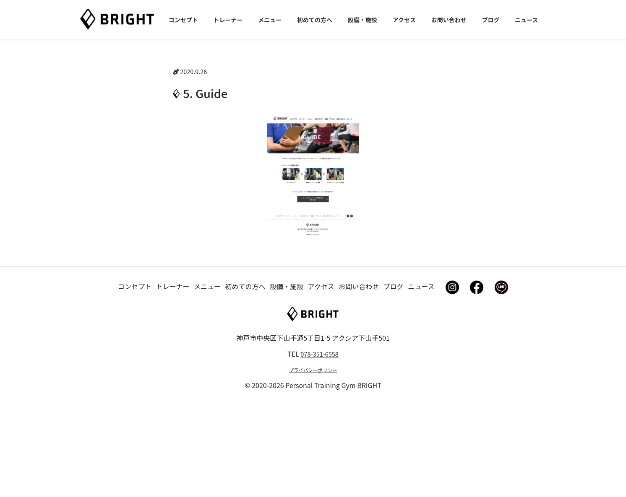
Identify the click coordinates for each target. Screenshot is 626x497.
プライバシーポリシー (313, 465)
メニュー (207, 380)
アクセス (321, 380)
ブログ (393, 380)
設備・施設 (286, 380)
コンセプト (134, 380)
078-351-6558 (320, 448)
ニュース (421, 380)
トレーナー (173, 380)
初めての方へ (245, 380)
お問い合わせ (359, 380)
